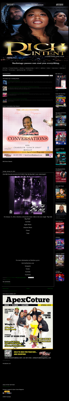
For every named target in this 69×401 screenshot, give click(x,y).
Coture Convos (55, 68)
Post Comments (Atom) (12, 290)
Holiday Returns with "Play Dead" (14, 80)
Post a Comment (7, 283)
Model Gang (62, 68)
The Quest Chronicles (13, 68)
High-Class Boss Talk (21, 69)
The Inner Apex (12, 69)
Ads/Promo (43, 68)
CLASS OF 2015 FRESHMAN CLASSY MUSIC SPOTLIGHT (19, 92)
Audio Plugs (5, 68)
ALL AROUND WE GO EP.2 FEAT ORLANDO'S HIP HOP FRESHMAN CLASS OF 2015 (23, 86)
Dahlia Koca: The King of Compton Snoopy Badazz (17, 98)
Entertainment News (30, 68)
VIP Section (29, 69)
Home (28, 288)
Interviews (22, 68)
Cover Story (4, 69)
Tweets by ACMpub (6, 386)
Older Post (50, 288)
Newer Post (6, 288)
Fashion (48, 68)
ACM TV (37, 68)
